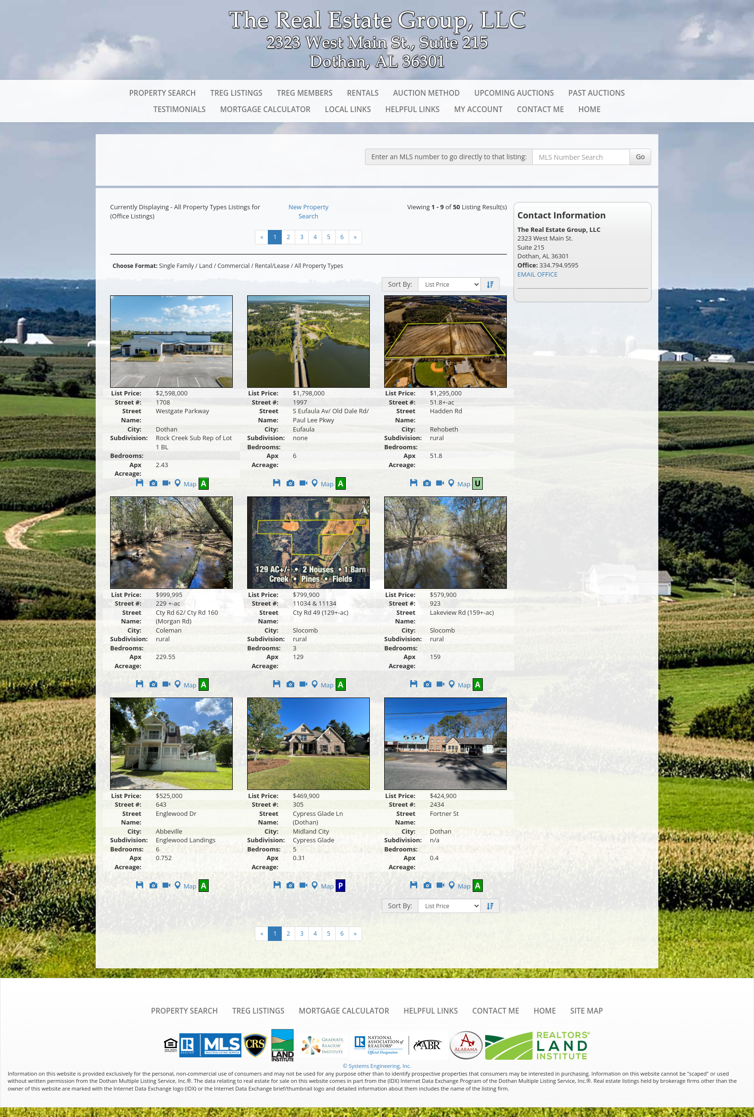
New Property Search (308, 211)
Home (589, 109)
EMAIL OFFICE (537, 274)
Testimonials (179, 109)
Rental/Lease (272, 266)
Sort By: (400, 284)
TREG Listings (236, 93)
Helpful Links (412, 109)
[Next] (355, 237)
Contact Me (540, 109)
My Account (478, 109)
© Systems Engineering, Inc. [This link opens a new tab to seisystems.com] (377, 1065)
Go (640, 156)
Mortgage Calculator (265, 109)
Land (206, 266)
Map (184, 484)
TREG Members (305, 93)
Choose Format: (135, 266)
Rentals (363, 93)
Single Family (176, 266)
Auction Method (426, 93)
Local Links (348, 109)
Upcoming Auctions (514, 93)
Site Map (586, 1010)
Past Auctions (596, 93)
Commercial (233, 266)
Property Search (162, 93)
